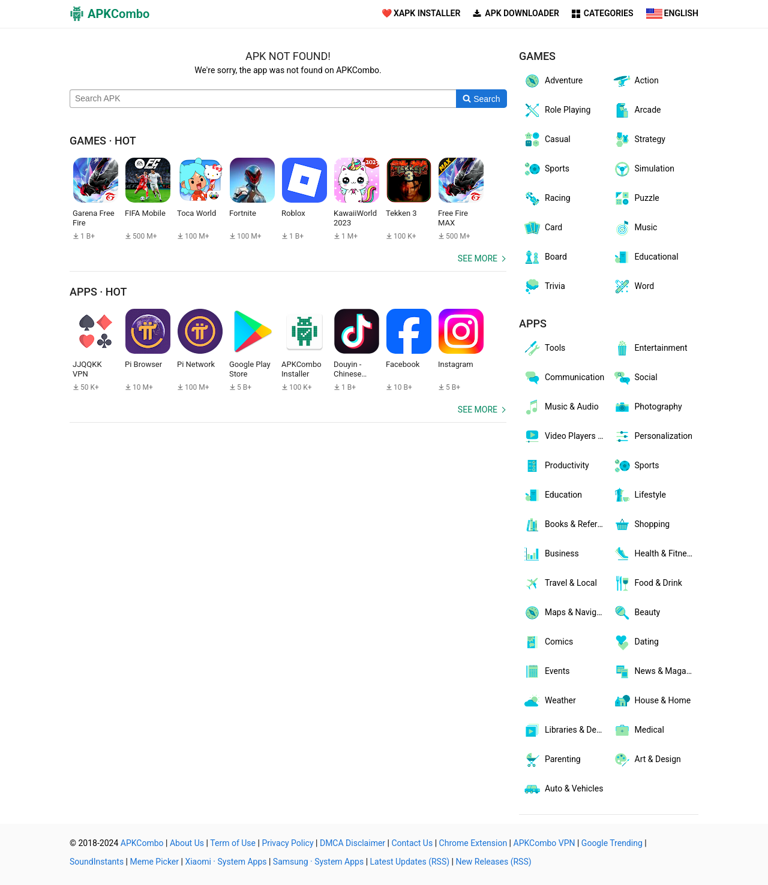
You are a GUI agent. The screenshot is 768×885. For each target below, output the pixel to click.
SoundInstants (97, 861)
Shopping (641, 524)
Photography (647, 407)
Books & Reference (566, 524)
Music (635, 227)
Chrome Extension (473, 843)
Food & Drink (647, 583)
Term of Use (233, 843)
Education (552, 495)
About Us (187, 843)
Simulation (643, 169)
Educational (646, 257)
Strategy (639, 139)
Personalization (653, 436)
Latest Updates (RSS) (410, 861)
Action (636, 81)
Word (634, 286)
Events (546, 671)
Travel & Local (560, 583)
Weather (549, 701)
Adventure (553, 81)
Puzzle (636, 198)
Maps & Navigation (566, 612)
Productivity (556, 465)
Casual (547, 139)
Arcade (637, 110)
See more (477, 258)
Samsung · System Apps (318, 861)
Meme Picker (154, 861)
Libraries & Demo (565, 730)
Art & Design (647, 759)
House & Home (652, 701)
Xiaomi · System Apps (225, 861)
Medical (638, 730)
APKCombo (142, 843)
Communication (563, 377)
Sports (546, 169)
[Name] (263, 99)
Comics (548, 642)
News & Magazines (656, 671)
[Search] (481, 99)
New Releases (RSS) (493, 861)
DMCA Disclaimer (352, 843)
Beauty (637, 612)
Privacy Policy (287, 843)
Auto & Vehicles (563, 789)
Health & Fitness (654, 554)
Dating (636, 642)
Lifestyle (639, 495)
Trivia (544, 286)
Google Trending (612, 843)
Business (551, 554)
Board (545, 257)
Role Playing (556, 110)
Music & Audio (561, 407)
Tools (544, 348)
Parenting (552, 759)
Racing (547, 198)
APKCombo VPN (544, 843)
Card (542, 227)
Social (635, 377)
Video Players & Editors (566, 436)
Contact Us (412, 843)
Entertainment (650, 348)
